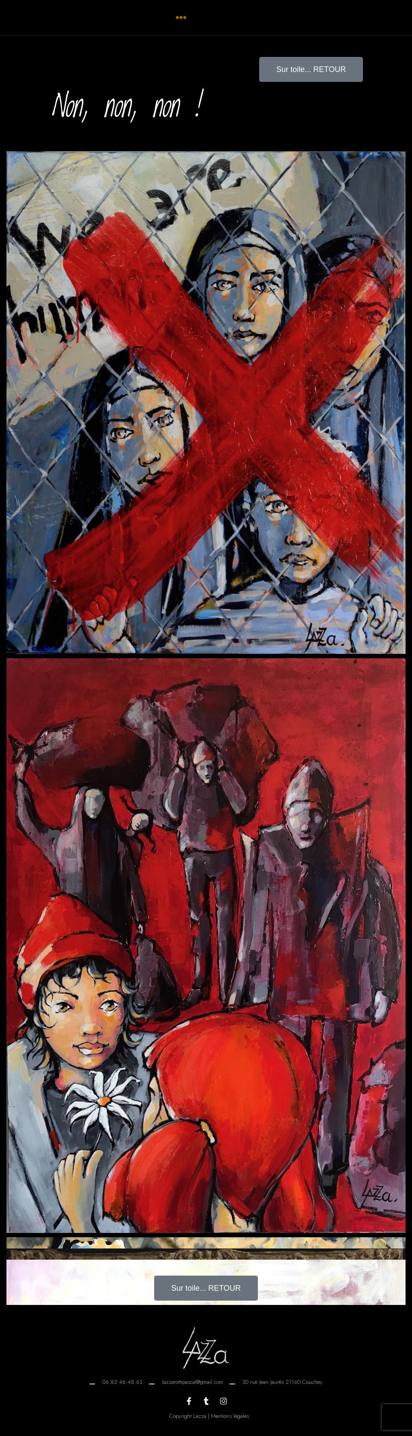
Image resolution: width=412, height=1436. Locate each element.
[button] (180, 18)
